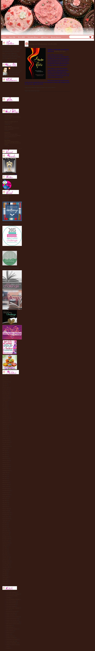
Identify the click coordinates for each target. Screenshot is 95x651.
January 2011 (5, 534)
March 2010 (5, 554)
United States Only (10, 641)
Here (9, 58)
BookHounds (7, 132)
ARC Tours (44, 37)
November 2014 (5, 442)
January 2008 (5, 581)
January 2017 (5, 389)
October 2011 (5, 516)
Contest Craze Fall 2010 (11, 618)
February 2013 (5, 484)
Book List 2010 (5, 197)
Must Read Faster (8, 115)
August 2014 (5, 448)
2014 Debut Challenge (11, 602)
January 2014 (5, 462)
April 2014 (4, 456)
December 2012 (5, 488)
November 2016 (5, 393)
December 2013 (5, 464)
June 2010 (4, 548)
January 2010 (5, 559)
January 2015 (5, 438)
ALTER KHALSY (8, 123)
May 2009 (4, 575)
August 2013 (5, 472)
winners (8, 648)
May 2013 (4, 478)
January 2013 (5, 486)
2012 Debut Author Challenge (12, 594)
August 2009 (5, 569)
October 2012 (5, 492)
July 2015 (4, 426)
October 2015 (5, 420)
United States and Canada (11, 639)
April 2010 (4, 553)
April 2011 (4, 528)
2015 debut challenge (10, 604)
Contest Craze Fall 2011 (11, 620)
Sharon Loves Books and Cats (11, 121)
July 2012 (4, 498)
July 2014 (4, 450)
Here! (3, 53)
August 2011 (5, 520)
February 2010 (5, 556)
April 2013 (4, 480)
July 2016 (4, 401)
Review (8, 634)
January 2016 (5, 414)
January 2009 (5, 577)
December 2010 (5, 536)
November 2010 (5, 538)
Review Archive (56, 37)
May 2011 (4, 526)
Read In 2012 (9, 632)
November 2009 (5, 563)
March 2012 (5, 506)
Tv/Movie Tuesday (10, 637)
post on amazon (9, 630)
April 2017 (4, 385)
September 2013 (5, 470)
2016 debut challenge (10, 606)
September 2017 (5, 381)
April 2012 (4, 504)
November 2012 (5, 490)
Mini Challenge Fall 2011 (11, 628)
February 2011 (5, 532)
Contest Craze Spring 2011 (12, 621)
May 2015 (4, 430)
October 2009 (5, 565)
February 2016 (5, 412)
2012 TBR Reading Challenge (12, 599)
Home (4, 37)
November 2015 (5, 418)
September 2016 (5, 397)
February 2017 (5, 387)
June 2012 (4, 500)
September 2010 (5, 542)
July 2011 (4, 522)
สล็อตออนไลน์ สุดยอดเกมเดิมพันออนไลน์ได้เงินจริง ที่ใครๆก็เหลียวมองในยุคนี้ (12, 143)
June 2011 (4, 524)
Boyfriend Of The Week (11, 611)
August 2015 (5, 424)
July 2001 (4, 585)
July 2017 (4, 383)
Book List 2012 (5, 200)
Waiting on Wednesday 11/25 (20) (42, 44)
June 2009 (4, 573)
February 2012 (5, 508)
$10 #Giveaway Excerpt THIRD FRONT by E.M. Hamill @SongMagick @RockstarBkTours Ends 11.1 (12, 135)
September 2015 (5, 422)
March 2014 (5, 458)
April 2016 (4, 408)
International (9, 625)
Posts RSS (21, 37)
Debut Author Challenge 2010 (12, 623)
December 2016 (5, 391)
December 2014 (5, 440)
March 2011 (5, 530)
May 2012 (4, 502)
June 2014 (4, 452)
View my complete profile (8, 76)
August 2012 (5, 496)
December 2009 (5, 561)
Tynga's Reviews (8, 126)
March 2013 (5, 482)
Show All (20, 148)
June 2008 (4, 579)
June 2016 (4, 404)
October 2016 (5, 395)
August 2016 (5, 400)
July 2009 (4, 571)
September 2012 (5, 494)
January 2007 (5, 583)
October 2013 (5, 468)
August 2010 (5, 544)
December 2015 (5, 416)
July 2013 (4, 474)
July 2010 (4, 546)
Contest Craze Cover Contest (12, 616)
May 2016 (4, 406)
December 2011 (5, 512)
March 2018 (5, 379)
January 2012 (5, 510)
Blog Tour (8, 609)
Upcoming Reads (33, 37)
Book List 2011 (5, 199)
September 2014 (5, 446)
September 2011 (5, 518)
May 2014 (4, 454)
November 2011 (5, 514)
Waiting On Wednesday (11, 642)
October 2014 (5, 444)
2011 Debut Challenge (11, 592)
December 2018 (5, 377)
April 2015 (4, 432)
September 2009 (5, 567)
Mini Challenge (9, 627)
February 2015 (5, 436)
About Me (12, 37)
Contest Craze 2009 (10, 613)
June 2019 (4, 375)
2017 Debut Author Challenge (12, 608)
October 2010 (5, 540)
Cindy (12, 68)
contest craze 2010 (10, 614)
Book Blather (7, 140)
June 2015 (4, 428)
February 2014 (5, 460)
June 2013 (4, 476)
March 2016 (5, 410)
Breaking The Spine (59, 51)
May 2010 (4, 550)
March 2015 (5, 434)
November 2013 (5, 466)
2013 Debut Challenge (11, 601)
